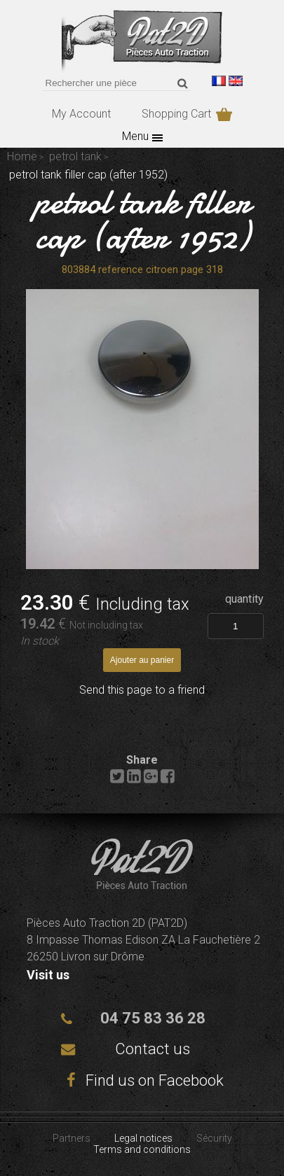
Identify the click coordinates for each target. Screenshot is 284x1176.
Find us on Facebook (142, 1080)
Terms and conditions (142, 1149)
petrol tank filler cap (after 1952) (142, 219)
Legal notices (143, 1138)
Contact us (152, 1049)
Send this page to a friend (142, 689)
